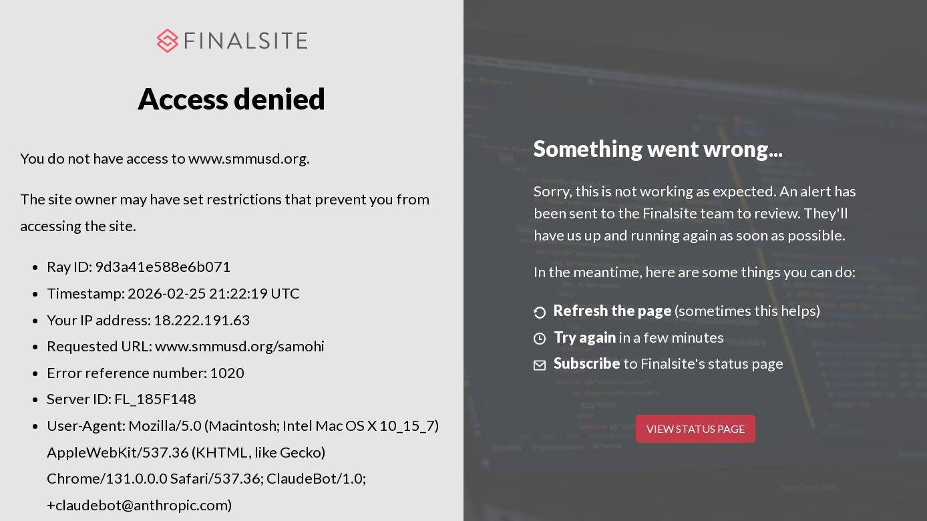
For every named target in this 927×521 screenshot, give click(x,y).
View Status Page (695, 428)
